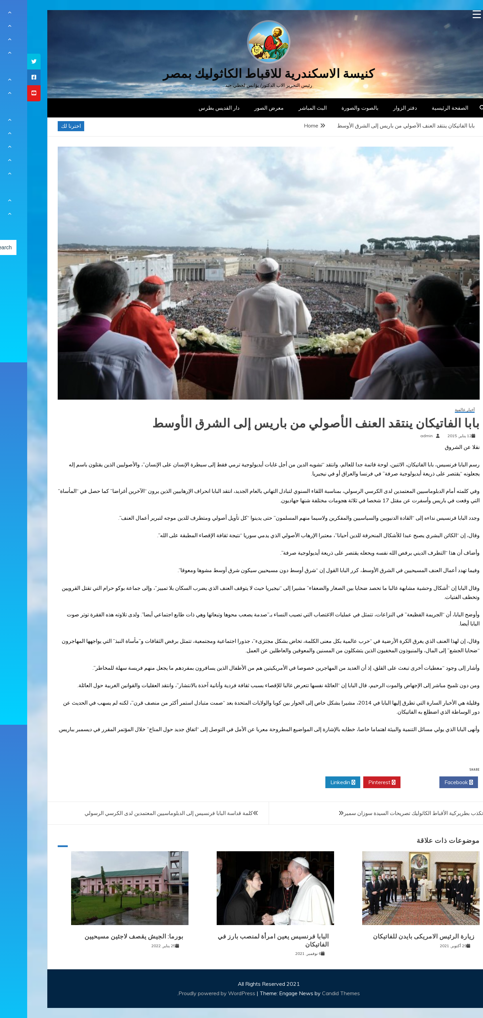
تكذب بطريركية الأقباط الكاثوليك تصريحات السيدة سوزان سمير (386, 813)
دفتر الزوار (378, 107)
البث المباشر (285, 107)
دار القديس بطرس (191, 107)
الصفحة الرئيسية (423, 107)
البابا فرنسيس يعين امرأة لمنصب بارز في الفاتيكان (246, 940)
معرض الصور (242, 107)
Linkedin (315, 782)
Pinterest (354, 782)
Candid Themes (314, 993)
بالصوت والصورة (332, 107)
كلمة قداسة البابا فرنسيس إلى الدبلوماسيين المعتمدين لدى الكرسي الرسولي (141, 813)
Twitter (392, 782)
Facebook (431, 782)
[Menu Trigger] (449, 14)
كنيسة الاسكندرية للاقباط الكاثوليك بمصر (241, 73)
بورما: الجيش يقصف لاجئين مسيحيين (106, 936)
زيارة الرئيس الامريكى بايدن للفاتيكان (396, 936)
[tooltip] (6, 61)
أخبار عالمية (437, 410)
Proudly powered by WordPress (190, 993)
